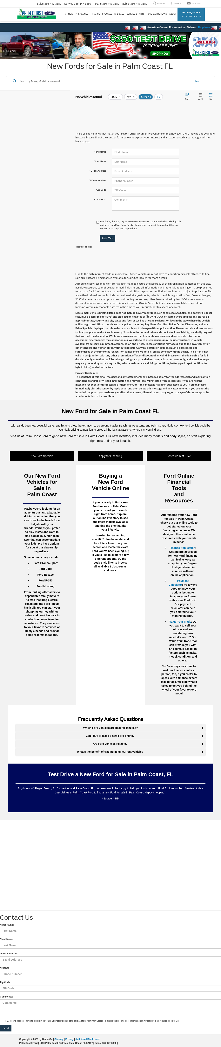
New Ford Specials (41, 456)
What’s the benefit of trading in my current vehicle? (110, 751)
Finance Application (182, 547)
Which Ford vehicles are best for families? (110, 727)
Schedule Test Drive (179, 456)
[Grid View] (200, 97)
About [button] (172, 14)
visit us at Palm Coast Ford (77, 792)
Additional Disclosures (87, 1039)
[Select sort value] (188, 97)
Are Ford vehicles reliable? (110, 743)
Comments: (100, 199)
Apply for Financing (110, 456)
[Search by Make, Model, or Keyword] (105, 81)
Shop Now (210, 27)
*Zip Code (101, 189)
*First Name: (7, 925)
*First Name (100, 151)
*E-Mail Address (98, 170)
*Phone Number (97, 180)
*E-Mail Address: (9, 953)
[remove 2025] (115, 97)
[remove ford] (130, 97)
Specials (107, 14)
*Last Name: (6, 939)
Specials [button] (119, 14)
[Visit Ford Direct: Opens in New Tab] (119, 1043)
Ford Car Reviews (157, 14)
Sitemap (58, 1039)
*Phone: (4, 968)
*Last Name (100, 161)
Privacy (69, 1039)
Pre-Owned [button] (82, 14)
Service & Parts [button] (135, 14)
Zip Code (5, 982)
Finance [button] (95, 14)
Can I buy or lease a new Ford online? (110, 735)
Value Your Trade (180, 621)
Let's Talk (107, 238)
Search (198, 81)
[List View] (211, 97)
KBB (116, 798)
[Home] (65, 14)
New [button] (70, 14)
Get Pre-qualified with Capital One (191, 14)
